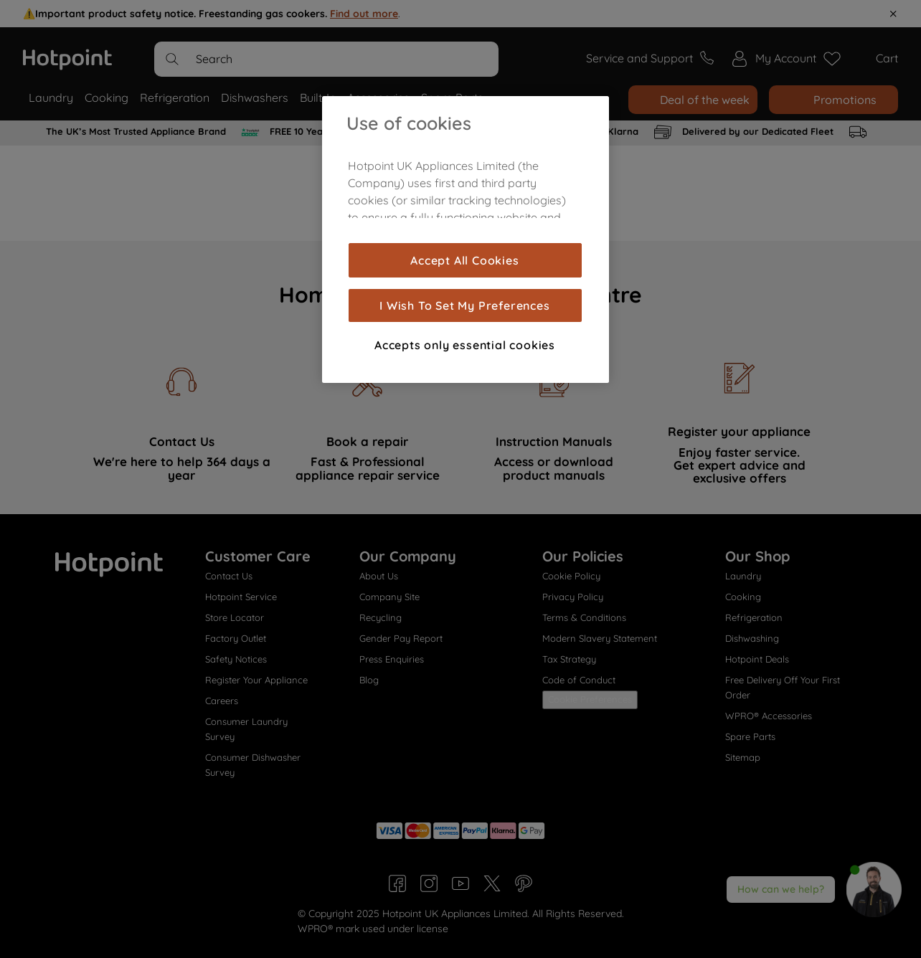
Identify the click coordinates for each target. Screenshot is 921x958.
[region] (465, 239)
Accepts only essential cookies (464, 345)
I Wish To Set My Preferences (464, 305)
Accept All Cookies (464, 260)
